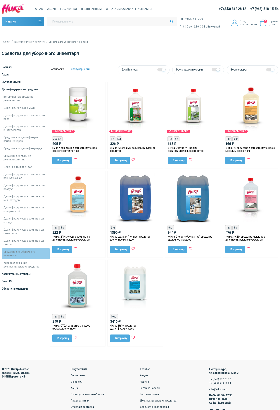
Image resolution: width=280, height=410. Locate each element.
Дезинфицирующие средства (20, 89)
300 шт (57, 138)
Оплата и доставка (119, 8)
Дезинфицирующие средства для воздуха (24, 187)
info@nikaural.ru (218, 389)
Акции (51, 8)
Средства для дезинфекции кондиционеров (21, 139)
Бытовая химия (11, 81)
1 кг (228, 138)
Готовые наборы (150, 388)
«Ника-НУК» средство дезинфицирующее (123, 327)
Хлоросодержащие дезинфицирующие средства (21, 264)
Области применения (15, 288)
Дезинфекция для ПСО (18, 166)
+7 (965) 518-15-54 (264, 9)
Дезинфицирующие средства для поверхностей (24, 209)
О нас (39, 8)
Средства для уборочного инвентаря (19, 253)
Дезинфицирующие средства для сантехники (24, 231)
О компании (78, 375)
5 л (119, 138)
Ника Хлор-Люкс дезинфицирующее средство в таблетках (74, 149)
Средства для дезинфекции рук (23, 148)
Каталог (10, 21)
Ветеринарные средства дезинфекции (18, 98)
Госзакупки (68, 8)
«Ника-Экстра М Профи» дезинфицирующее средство (186, 149)
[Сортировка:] (82, 69)
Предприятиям (91, 8)
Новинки (7, 67)
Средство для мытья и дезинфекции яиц (17, 157)
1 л (112, 138)
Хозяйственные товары (16, 273)
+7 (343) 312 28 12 (232, 9)
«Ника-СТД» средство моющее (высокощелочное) (71, 327)
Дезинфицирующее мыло (19, 107)
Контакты (145, 8)
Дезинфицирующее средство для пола (24, 117)
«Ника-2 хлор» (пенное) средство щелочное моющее (130, 238)
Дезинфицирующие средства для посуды (24, 220)
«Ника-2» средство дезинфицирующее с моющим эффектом (250, 149)
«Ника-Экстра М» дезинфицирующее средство (132, 149)
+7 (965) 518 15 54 (220, 382)
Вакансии (76, 381)
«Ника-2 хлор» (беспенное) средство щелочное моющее (190, 238)
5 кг (236, 138)
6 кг (113, 227)
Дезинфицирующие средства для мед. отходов (24, 198)
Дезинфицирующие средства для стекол (24, 242)
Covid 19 (7, 281)
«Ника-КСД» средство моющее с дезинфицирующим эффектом (245, 238)
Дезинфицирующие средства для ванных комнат (24, 176)
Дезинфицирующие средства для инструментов (24, 128)
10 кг (114, 316)
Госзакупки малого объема (87, 394)
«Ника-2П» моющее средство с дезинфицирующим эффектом (71, 238)
